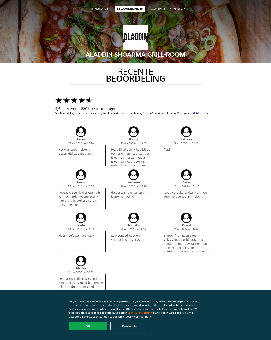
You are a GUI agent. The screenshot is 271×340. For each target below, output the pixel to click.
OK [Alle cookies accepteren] (88, 326)
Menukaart (100, 8)
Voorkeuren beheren (139, 312)
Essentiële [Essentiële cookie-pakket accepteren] (129, 326)
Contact (158, 8)
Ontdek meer (200, 113)
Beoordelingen (130, 8)
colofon (178, 8)
